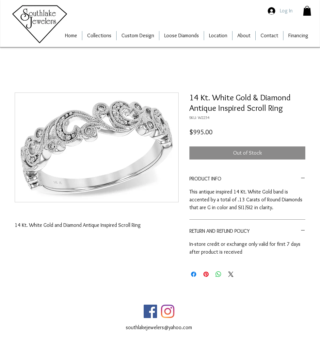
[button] (307, 11)
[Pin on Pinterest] (206, 274)
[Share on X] (231, 274)
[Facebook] (150, 311)
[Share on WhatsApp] (218, 274)
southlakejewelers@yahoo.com (159, 327)
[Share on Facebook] (194, 274)
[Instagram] (167, 311)
